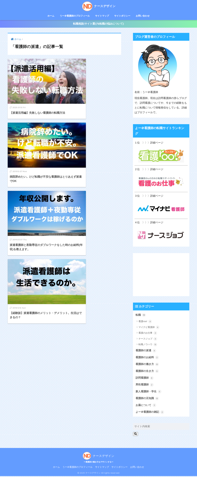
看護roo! (145, 322)
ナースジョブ (148, 339)
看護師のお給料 (147, 358)
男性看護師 (145, 385)
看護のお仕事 (148, 333)
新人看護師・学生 (148, 392)
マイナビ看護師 (149, 327)
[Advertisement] (161, 274)
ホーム (50, 15)
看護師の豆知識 (147, 399)
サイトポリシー (122, 15)
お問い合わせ (143, 15)
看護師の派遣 (146, 351)
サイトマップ (102, 15)
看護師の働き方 (147, 365)
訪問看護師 (145, 378)
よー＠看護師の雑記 (150, 413)
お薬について (146, 406)
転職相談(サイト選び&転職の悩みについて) (98, 24)
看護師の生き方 (147, 372)
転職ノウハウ (148, 345)
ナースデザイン (98, 6)
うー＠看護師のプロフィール (75, 15)
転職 (141, 315)
